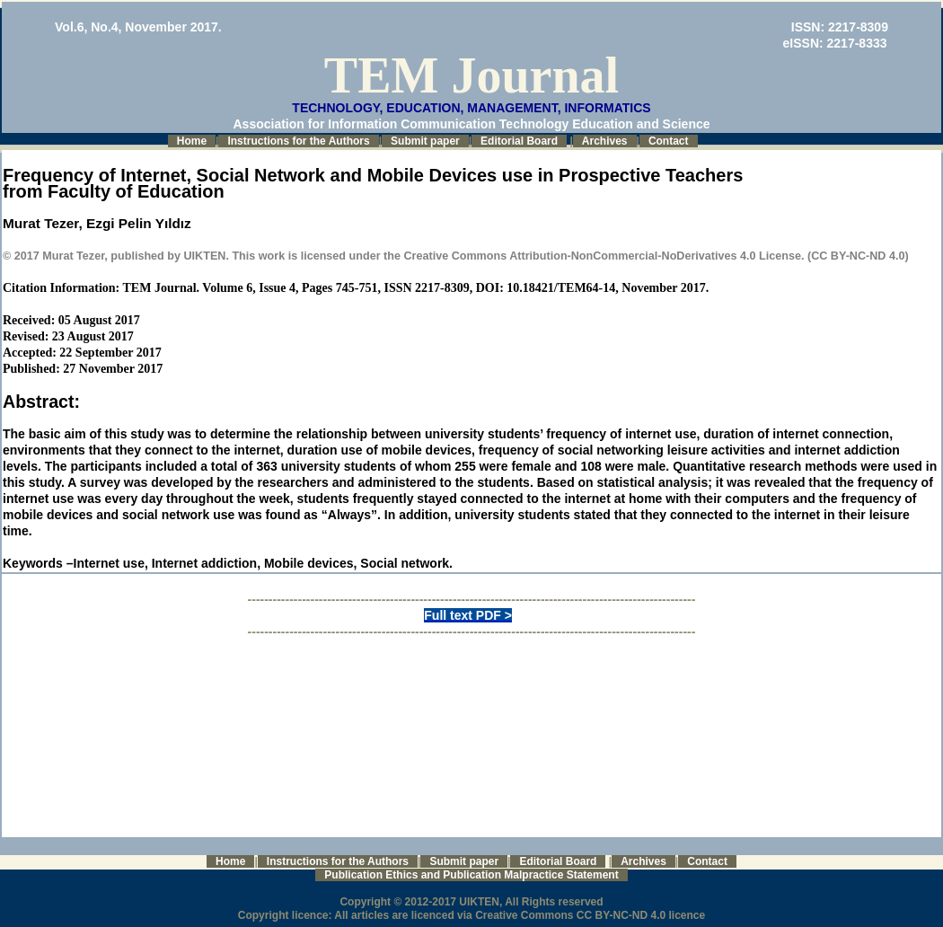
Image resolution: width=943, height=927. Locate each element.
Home (192, 141)
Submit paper (425, 141)
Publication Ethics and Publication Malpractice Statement (471, 875)
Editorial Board (519, 141)
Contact (668, 141)
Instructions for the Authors (298, 141)
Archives (605, 141)
